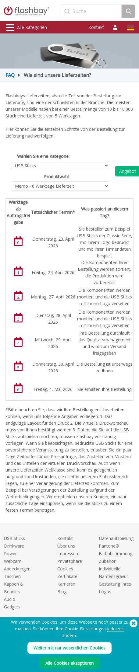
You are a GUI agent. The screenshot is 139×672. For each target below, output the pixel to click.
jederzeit (115, 629)
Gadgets (12, 607)
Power (10, 553)
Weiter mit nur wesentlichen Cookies (69, 648)
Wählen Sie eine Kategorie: (43, 156)
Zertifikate (67, 576)
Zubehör (107, 561)
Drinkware (14, 546)
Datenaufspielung (116, 538)
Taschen (12, 576)
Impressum (68, 553)
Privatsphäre (69, 561)
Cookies (65, 569)
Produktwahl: (57, 176)
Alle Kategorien (26, 27)
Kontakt (96, 27)
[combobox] (91, 11)
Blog (61, 591)
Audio (9, 599)
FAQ (10, 75)
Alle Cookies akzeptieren (69, 663)
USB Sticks (14, 538)
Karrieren (66, 584)
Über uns (66, 546)
